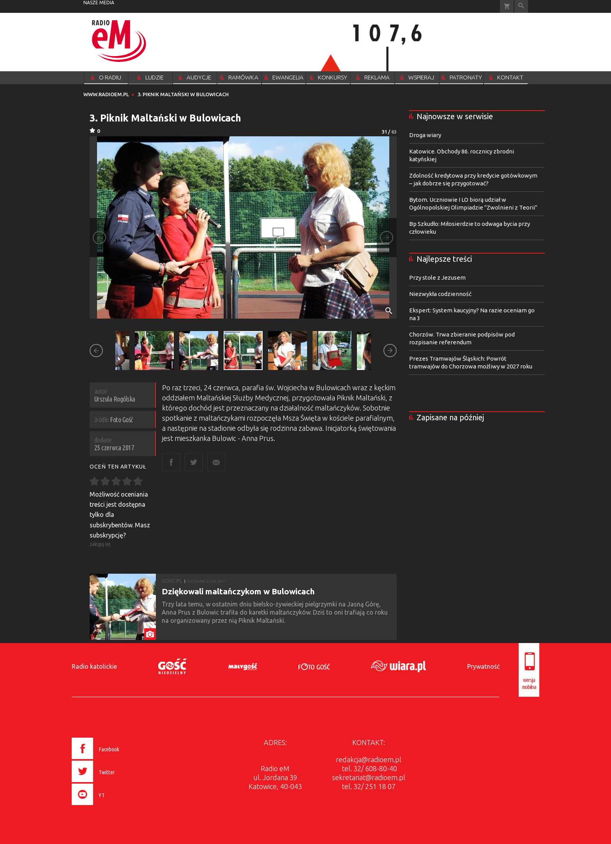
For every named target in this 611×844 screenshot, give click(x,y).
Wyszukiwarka (521, 6)
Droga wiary (425, 135)
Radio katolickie (94, 666)
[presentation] (112, 806)
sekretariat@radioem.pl (368, 777)
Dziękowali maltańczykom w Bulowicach (238, 591)
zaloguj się (100, 544)
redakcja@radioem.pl (368, 759)
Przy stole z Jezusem (437, 277)
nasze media (98, 2)
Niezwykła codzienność (440, 294)
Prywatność (483, 666)
